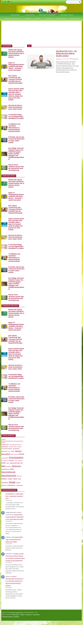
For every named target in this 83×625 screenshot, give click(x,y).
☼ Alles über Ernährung (11, 18)
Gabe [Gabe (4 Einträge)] (9, 451)
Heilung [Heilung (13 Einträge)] (21, 454)
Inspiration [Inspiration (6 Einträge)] (11, 460)
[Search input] (73, 2)
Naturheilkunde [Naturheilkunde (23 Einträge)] (8, 472)
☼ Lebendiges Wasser (65, 15)
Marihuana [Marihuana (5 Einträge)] (8, 466)
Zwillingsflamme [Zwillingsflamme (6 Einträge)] (11, 485)
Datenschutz (36, 614)
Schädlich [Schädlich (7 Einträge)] (10, 479)
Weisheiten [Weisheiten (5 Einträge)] (3, 485)
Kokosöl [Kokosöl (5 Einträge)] (20, 460)
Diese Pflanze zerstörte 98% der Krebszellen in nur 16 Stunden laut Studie (15, 517)
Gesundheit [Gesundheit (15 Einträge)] (5, 454)
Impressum (29, 614)
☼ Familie (37, 18)
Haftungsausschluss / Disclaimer (10, 616)
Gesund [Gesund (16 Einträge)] (18, 451)
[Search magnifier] (80, 2)
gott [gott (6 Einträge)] (12, 454)
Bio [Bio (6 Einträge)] (15, 446)
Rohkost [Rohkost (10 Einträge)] (4, 479)
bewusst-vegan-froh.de (17, 612)
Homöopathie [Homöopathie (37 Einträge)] (16, 457)
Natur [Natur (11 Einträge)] (12, 469)
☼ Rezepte (27, 18)
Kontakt (22, 614)
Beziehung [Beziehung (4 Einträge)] (11, 446)
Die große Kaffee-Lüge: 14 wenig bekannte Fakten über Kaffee (14, 539)
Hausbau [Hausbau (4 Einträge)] (16, 454)
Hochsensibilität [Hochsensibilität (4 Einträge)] (4, 457)
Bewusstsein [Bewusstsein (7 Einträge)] (4, 446)
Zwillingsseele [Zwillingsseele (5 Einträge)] (19, 485)
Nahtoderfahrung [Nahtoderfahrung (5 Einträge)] (5, 469)
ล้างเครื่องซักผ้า (10, 494)
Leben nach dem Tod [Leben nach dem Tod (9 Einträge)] (16, 463)
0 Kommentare (74, 59)
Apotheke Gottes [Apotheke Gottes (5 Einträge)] (5, 444)
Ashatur (59, 59)
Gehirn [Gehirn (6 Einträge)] (12, 451)
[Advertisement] (41, 33)
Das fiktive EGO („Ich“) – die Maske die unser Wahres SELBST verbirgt (66, 53)
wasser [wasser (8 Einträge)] (18, 482)
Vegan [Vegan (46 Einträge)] (12, 482)
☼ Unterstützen (74, 18)
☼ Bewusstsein (15, 15)
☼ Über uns (48, 18)
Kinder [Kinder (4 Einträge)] (16, 460)
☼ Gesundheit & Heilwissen (46, 15)
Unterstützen (15, 614)
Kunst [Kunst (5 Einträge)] (7, 463)
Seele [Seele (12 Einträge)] (15, 479)
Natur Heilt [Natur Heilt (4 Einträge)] (19, 475)
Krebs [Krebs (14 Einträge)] (3, 463)
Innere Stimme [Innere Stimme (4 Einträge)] (4, 460)
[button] (20, 15)
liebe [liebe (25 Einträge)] (3, 466)
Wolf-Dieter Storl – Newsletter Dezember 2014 (14, 496)
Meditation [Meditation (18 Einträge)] (16, 466)
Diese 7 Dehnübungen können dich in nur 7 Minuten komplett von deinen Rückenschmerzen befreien (14, 581)
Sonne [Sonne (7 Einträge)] (19, 479)
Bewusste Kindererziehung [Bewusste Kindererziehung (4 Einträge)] (15, 444)
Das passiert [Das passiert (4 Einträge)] (19, 446)
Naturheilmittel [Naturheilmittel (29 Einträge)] (8, 475)
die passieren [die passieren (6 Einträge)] (16, 448)
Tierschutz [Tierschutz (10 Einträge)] (4, 482)
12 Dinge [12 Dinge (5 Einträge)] (3, 439)
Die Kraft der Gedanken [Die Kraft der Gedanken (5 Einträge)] (6, 448)
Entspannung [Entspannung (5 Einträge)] (4, 451)
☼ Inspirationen (29, 15)
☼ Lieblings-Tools (61, 18)
